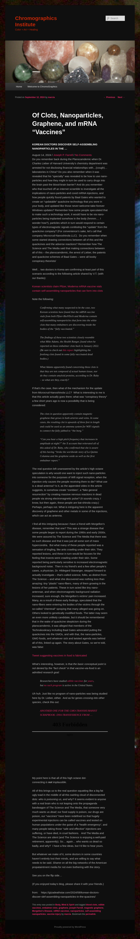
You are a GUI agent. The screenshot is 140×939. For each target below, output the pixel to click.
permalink (91, 914)
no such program (53, 685)
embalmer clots (50, 908)
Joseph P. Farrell (63, 154)
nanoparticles (77, 911)
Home (19, 86)
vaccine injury (54, 914)
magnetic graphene (93, 908)
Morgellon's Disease (42, 911)
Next (121, 97)
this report (68, 350)
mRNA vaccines (61, 911)
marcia (51, 97)
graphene (63, 908)
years (90, 681)
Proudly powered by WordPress (70, 927)
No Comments (83, 154)
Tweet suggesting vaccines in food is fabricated (59, 655)
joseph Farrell (76, 908)
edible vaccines (75, 681)
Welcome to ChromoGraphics (42, 86)
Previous (109, 97)
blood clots (91, 905)
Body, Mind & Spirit (64, 905)
